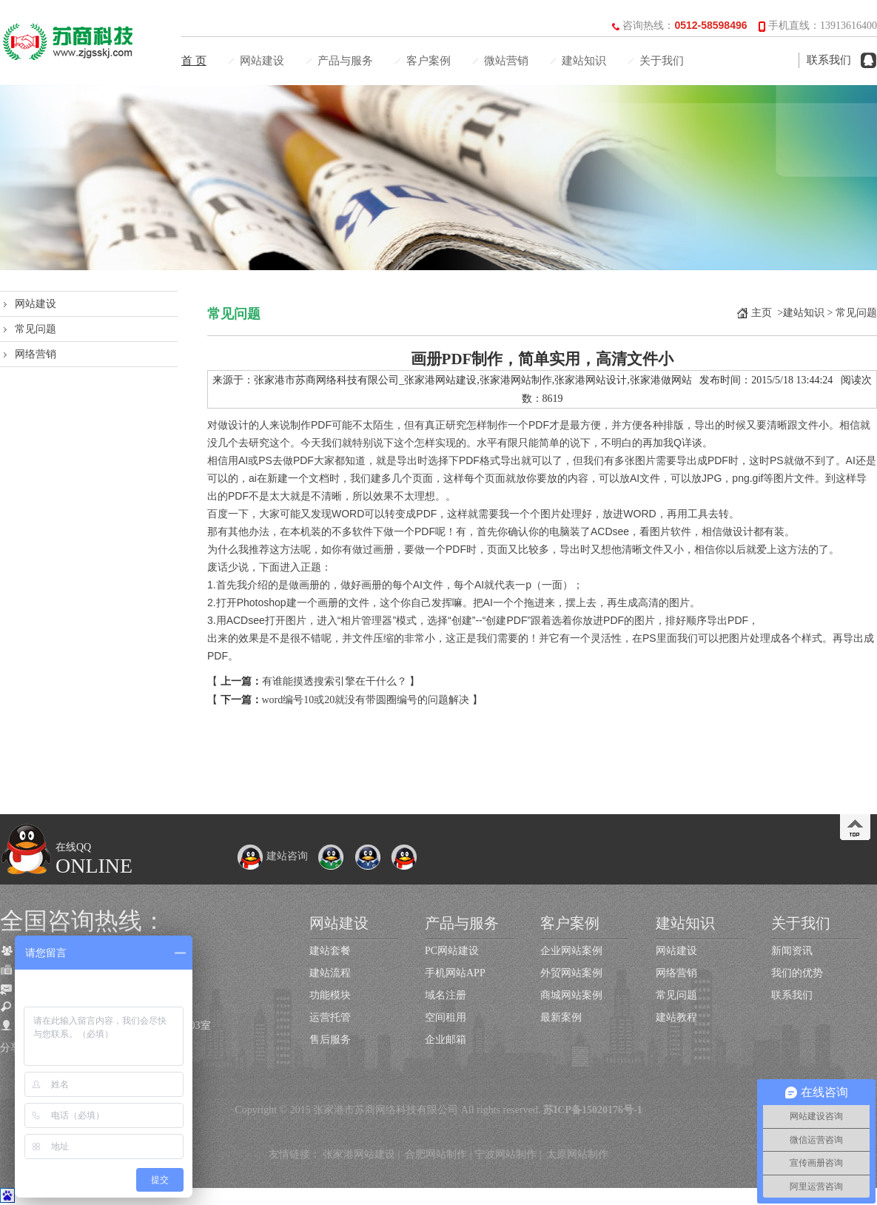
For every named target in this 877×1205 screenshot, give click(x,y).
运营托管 (330, 1017)
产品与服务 (345, 61)
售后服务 (330, 1039)
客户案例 (428, 61)
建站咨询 (272, 856)
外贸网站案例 (571, 973)
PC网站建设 (452, 950)
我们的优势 (797, 973)
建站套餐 (330, 950)
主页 (761, 312)
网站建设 (262, 61)
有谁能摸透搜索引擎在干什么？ (334, 681)
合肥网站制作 (436, 1154)
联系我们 (829, 60)
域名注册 (445, 995)
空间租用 (445, 1017)
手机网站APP (455, 973)
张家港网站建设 (359, 1154)
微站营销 (506, 61)
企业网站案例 (571, 950)
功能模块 (330, 995)
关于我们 (661, 61)
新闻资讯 (792, 950)
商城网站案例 (571, 995)
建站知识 (584, 61)
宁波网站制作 (505, 1154)
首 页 (193, 61)
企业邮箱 (445, 1039)
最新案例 (561, 1017)
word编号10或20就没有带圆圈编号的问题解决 (366, 699)
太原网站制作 (577, 1154)
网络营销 (35, 354)
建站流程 (330, 973)
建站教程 (676, 1017)
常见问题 (35, 329)
